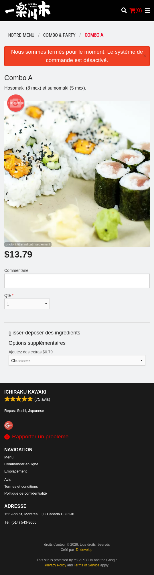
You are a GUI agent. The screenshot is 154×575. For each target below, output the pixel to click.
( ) (135, 10)
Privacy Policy (55, 565)
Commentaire (77, 278)
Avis (7, 479)
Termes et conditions (21, 486)
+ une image (15, 103)
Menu (8, 457)
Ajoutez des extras (77, 358)
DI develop (84, 550)
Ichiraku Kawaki (25, 392)
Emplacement (15, 471)
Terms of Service (86, 565)
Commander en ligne (21, 464)
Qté (27, 301)
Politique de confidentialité (25, 493)
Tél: (20, 522)
